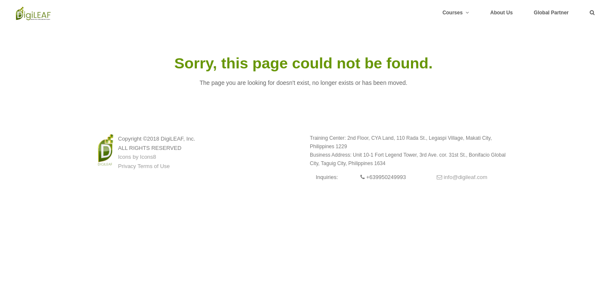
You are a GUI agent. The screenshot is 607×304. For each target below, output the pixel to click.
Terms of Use (153, 166)
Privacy (127, 166)
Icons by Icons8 (137, 157)
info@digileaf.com (462, 177)
